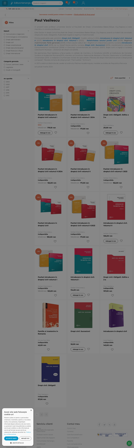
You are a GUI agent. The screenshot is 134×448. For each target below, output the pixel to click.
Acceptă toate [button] (11, 438)
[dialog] (17, 427)
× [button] (31, 410)
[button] (17, 443)
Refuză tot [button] (25, 438)
